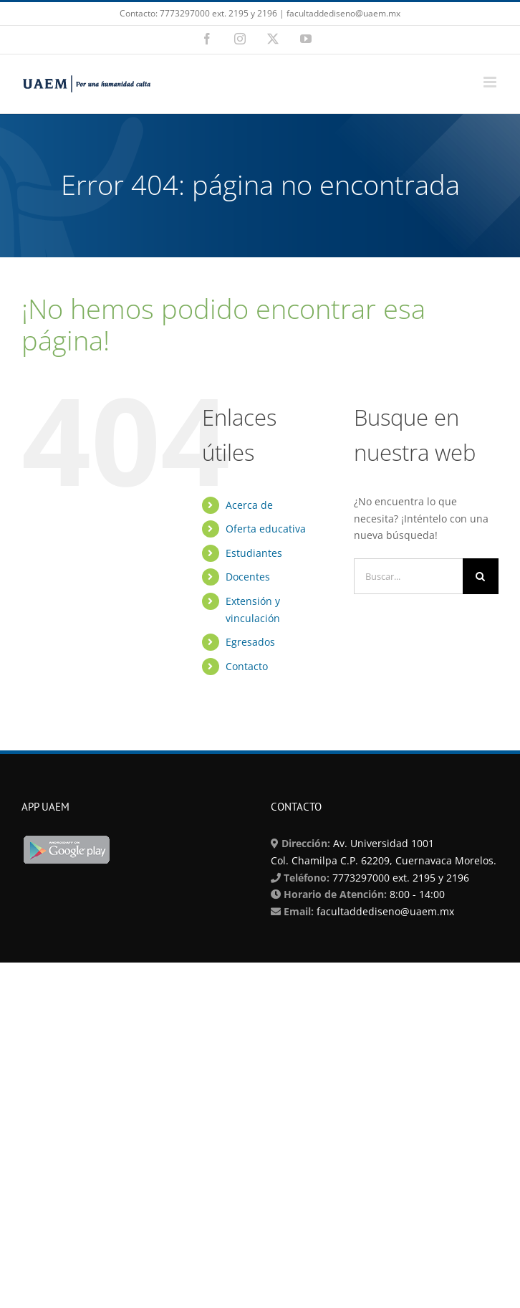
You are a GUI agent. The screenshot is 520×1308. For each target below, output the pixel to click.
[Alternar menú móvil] (491, 82)
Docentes (248, 576)
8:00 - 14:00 (416, 894)
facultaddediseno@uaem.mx (385, 911)
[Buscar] (481, 576)
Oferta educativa (266, 528)
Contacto (247, 666)
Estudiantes (254, 553)
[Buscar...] (408, 576)
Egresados (250, 642)
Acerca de (249, 505)
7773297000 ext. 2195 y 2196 (399, 877)
